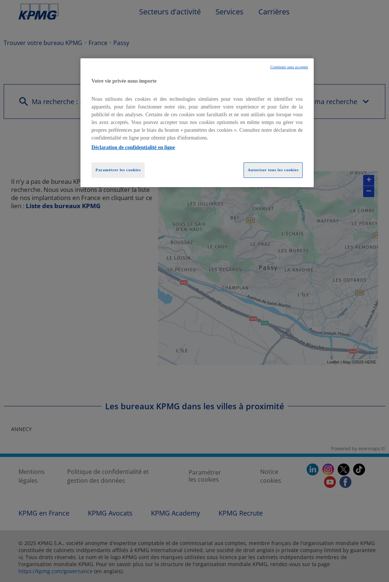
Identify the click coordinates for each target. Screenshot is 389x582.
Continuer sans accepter (289, 67)
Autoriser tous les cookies (273, 170)
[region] (197, 122)
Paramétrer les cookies (118, 170)
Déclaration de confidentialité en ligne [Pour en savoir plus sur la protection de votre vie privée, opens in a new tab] (133, 147)
